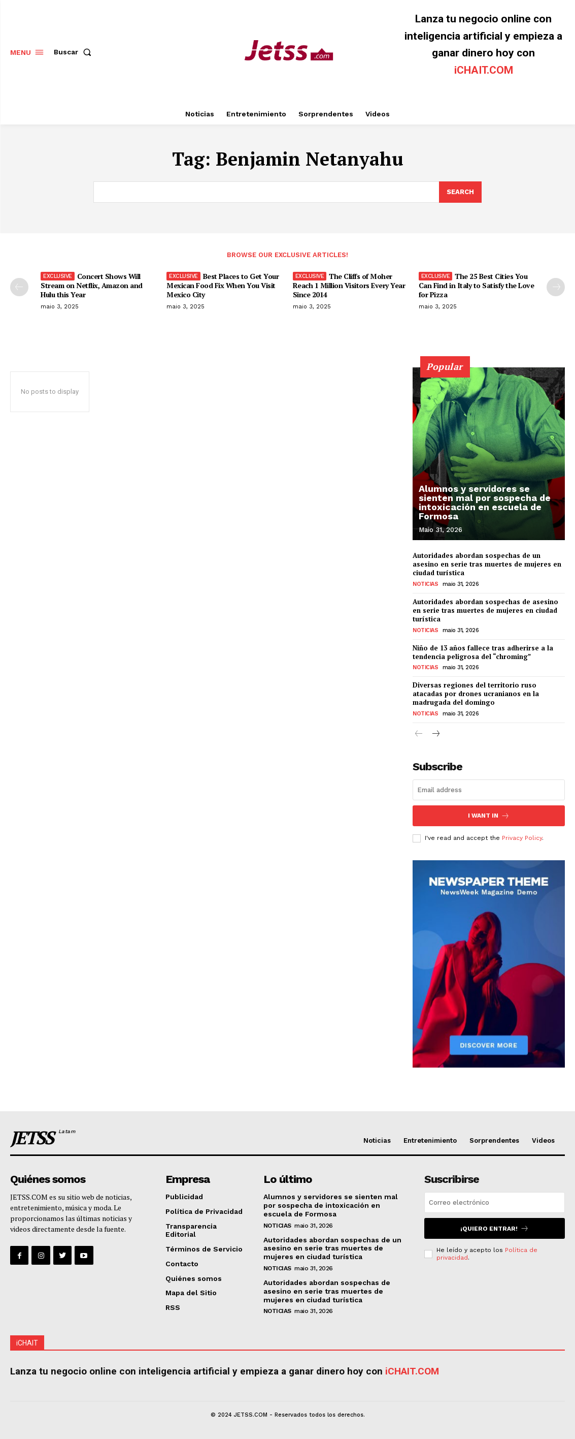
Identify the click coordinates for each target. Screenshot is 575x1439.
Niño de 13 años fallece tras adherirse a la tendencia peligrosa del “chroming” (483, 652)
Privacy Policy (522, 837)
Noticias (425, 584)
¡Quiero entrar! (494, 1228)
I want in (489, 815)
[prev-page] (19, 287)
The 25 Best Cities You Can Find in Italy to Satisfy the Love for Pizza (476, 285)
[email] (489, 789)
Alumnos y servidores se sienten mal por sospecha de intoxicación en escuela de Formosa (485, 502)
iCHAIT (27, 1343)
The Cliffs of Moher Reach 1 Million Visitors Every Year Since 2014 (349, 285)
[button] (74, 51)
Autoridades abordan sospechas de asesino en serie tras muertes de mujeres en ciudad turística (485, 610)
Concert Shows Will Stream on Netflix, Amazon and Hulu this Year (92, 285)
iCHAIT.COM (483, 70)
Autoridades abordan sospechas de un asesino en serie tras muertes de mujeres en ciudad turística (487, 564)
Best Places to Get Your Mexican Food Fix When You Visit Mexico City (222, 285)
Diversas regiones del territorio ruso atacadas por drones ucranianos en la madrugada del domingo (476, 693)
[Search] (460, 192)
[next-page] (556, 287)
